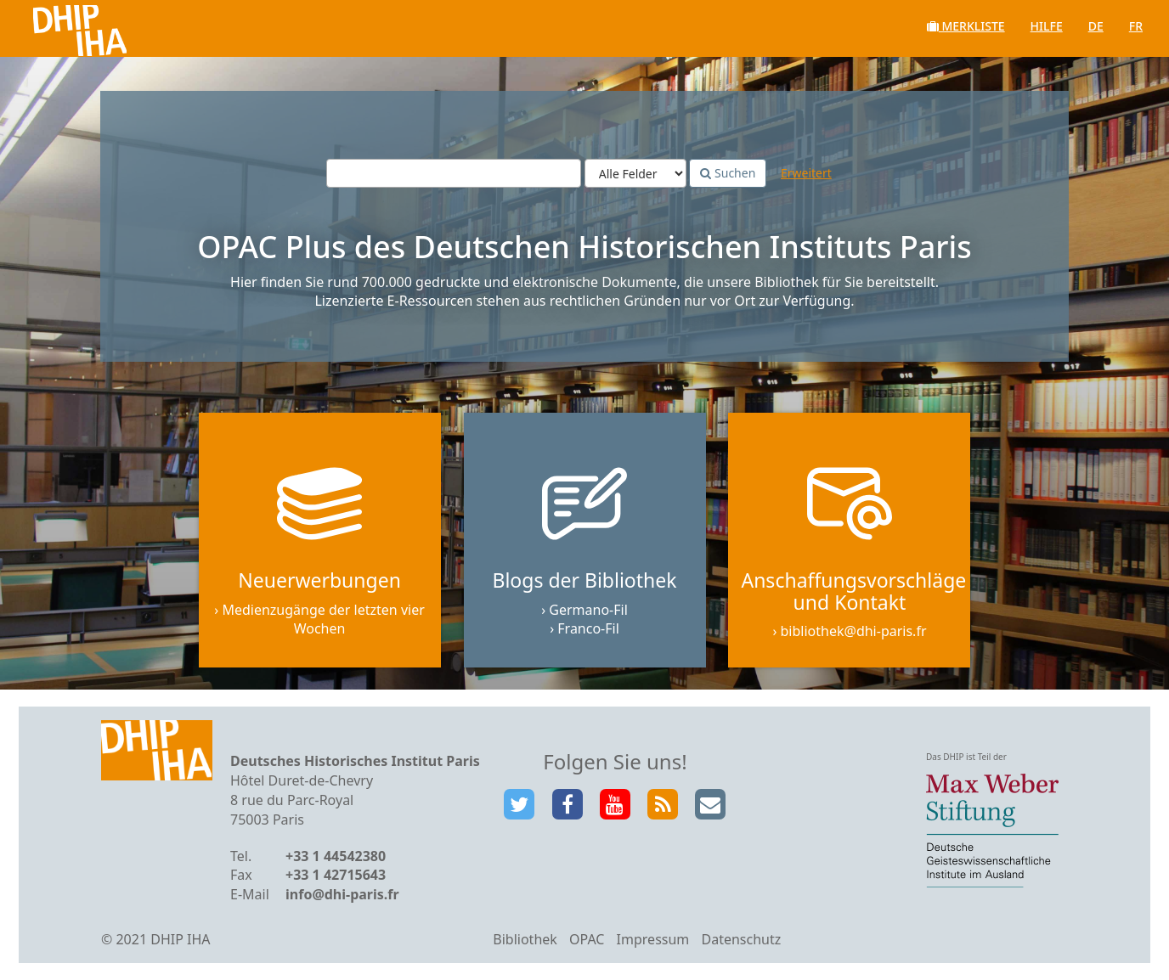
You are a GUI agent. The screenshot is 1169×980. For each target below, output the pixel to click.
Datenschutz (741, 939)
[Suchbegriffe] (453, 173)
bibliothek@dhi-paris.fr (854, 631)
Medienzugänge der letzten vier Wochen (323, 619)
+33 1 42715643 (335, 874)
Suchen (727, 173)
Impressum (653, 939)
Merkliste (966, 26)
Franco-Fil (588, 628)
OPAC (586, 939)
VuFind (58, 25)
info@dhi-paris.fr (342, 894)
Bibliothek (525, 939)
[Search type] (635, 173)
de (1096, 26)
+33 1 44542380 (335, 856)
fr (1136, 26)
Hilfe (1047, 26)
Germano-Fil (588, 609)
